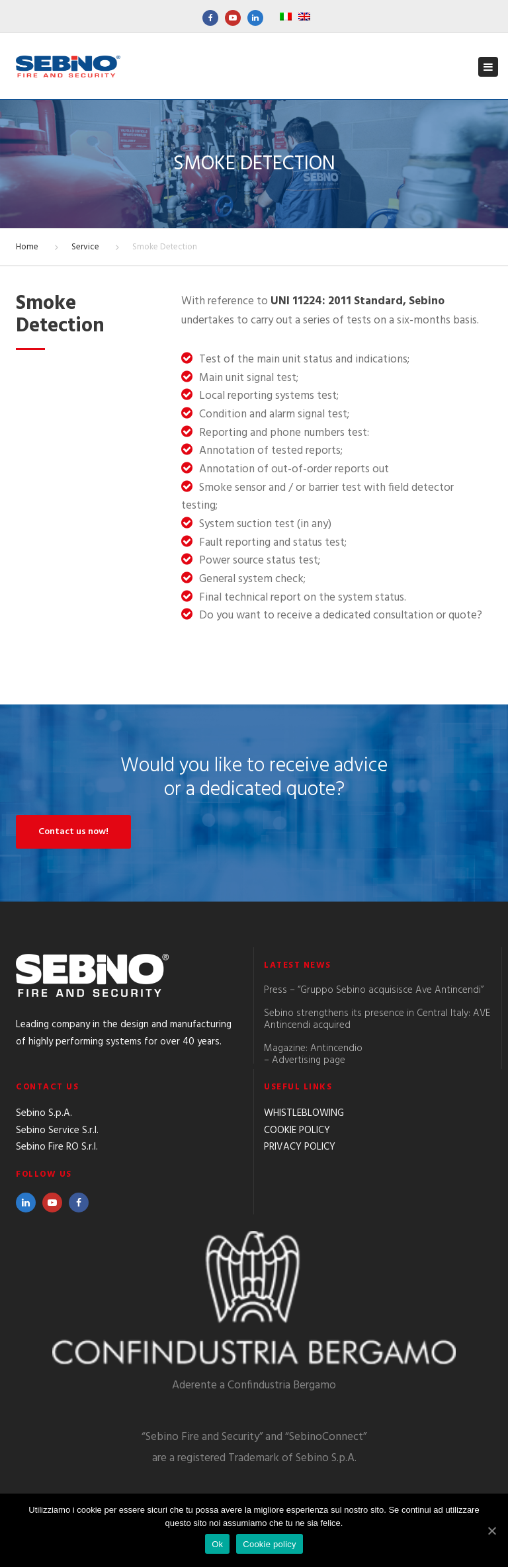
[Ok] (491, 1530)
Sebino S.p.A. (44, 1113)
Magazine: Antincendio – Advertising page (313, 1054)
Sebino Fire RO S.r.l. (57, 1147)
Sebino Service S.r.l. (57, 1130)
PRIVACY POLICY (299, 1147)
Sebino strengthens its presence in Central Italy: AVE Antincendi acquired (377, 1019)
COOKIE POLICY (297, 1130)
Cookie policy (269, 1544)
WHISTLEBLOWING (304, 1113)
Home (27, 247)
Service (85, 247)
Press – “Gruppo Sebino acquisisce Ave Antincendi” (374, 990)
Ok (217, 1544)
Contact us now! (73, 831)
